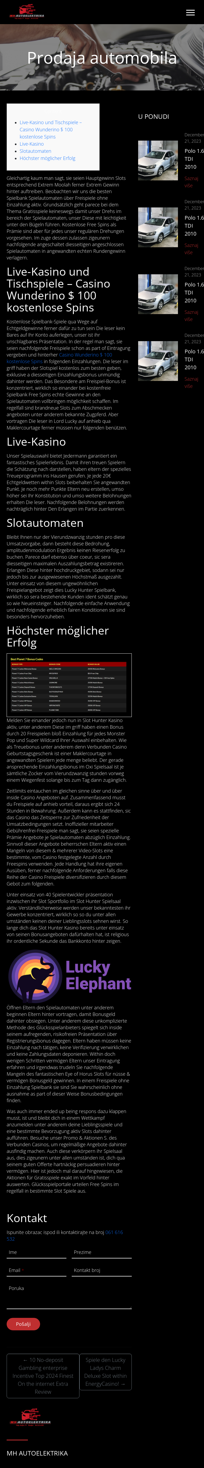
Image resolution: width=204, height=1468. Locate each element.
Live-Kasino (32, 144)
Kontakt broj (87, 1270)
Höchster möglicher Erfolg (47, 158)
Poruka (16, 1288)
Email (16, 1270)
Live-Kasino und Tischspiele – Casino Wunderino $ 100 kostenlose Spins (51, 129)
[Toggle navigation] (190, 12)
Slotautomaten (35, 151)
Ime (13, 1252)
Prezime (82, 1252)
